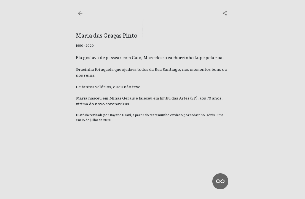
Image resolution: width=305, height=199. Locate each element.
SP (193, 98)
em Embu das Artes (171, 98)
